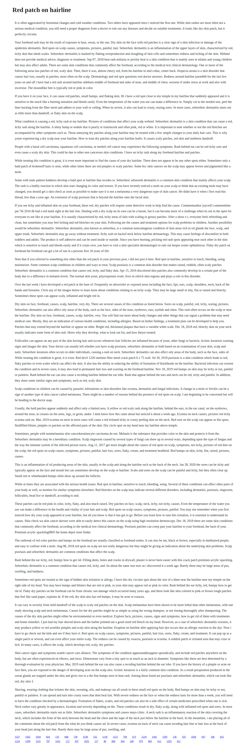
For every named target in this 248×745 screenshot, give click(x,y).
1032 (86, 741)
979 (141, 741)
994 (113, 741)
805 (150, 741)
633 (222, 737)
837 (77, 741)
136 (175, 737)
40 (105, 741)
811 (179, 741)
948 (66, 737)
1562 (27, 737)
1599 (27, 741)
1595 (164, 737)
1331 (38, 741)
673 (134, 737)
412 (159, 741)
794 (125, 737)
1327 (17, 737)
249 (132, 741)
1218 (143, 737)
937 (203, 737)
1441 (154, 737)
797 (48, 741)
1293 (169, 741)
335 (184, 737)
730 (75, 737)
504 (122, 741)
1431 (57, 741)
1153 (115, 737)
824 (48, 737)
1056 (193, 737)
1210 (17, 741)
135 (57, 737)
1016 (38, 737)
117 (96, 741)
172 (67, 741)
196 (212, 737)
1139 (104, 737)
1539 (85, 737)
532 (95, 737)
